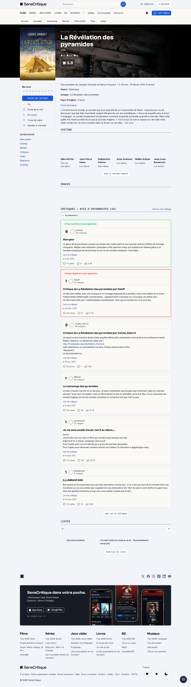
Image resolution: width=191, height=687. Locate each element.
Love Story (51, 643)
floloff (76, 280)
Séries (50, 633)
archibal (79, 230)
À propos (24, 674)
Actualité (24, 654)
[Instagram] (153, 577)
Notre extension (65, 674)
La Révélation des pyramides (100, 32)
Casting (66, 129)
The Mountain (154, 643)
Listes (65, 521)
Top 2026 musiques (157, 638)
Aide (77, 674)
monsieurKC (79, 421)
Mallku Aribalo (142, 159)
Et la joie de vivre (104, 643)
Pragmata (76, 647)
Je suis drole (102, 647)
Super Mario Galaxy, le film (31, 649)
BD (124, 633)
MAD (124, 647)
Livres (100, 633)
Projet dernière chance (31, 643)
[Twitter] (143, 577)
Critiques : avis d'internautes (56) (88, 208)
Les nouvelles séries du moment (57, 656)
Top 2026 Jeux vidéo (81, 638)
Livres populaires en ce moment (108, 653)
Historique (83, 32)
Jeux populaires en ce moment (82, 653)
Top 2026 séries (53, 638)
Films (75, 32)
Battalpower (79, 471)
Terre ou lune (129, 643)
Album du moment (156, 651)
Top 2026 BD (128, 638)
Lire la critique (70, 254)
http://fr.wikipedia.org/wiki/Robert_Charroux (83, 344)
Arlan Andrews (124, 159)
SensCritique (66, 32)
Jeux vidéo (79, 633)
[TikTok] (158, 577)
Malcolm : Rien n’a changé (54, 649)
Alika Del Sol (67, 159)
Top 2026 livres (104, 638)
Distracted (152, 647)
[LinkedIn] (164, 577)
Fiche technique (69, 105)
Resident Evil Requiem (82, 643)
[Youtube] (169, 577)
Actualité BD (128, 651)
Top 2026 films (27, 638)
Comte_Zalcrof (81, 324)
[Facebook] (148, 577)
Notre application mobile (43, 674)
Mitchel (77, 377)
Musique (153, 633)
